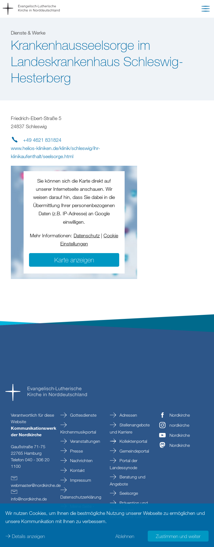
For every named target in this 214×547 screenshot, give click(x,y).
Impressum (80, 480)
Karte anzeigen (74, 260)
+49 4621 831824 (42, 140)
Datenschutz (87, 235)
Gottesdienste (82, 415)
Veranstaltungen (84, 441)
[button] (205, 9)
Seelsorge (128, 493)
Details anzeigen (28, 536)
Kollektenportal (132, 441)
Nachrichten (81, 460)
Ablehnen (124, 536)
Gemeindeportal (133, 450)
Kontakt (77, 470)
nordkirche (179, 425)
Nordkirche (179, 415)
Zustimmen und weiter (178, 536)
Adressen (127, 415)
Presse (76, 450)
